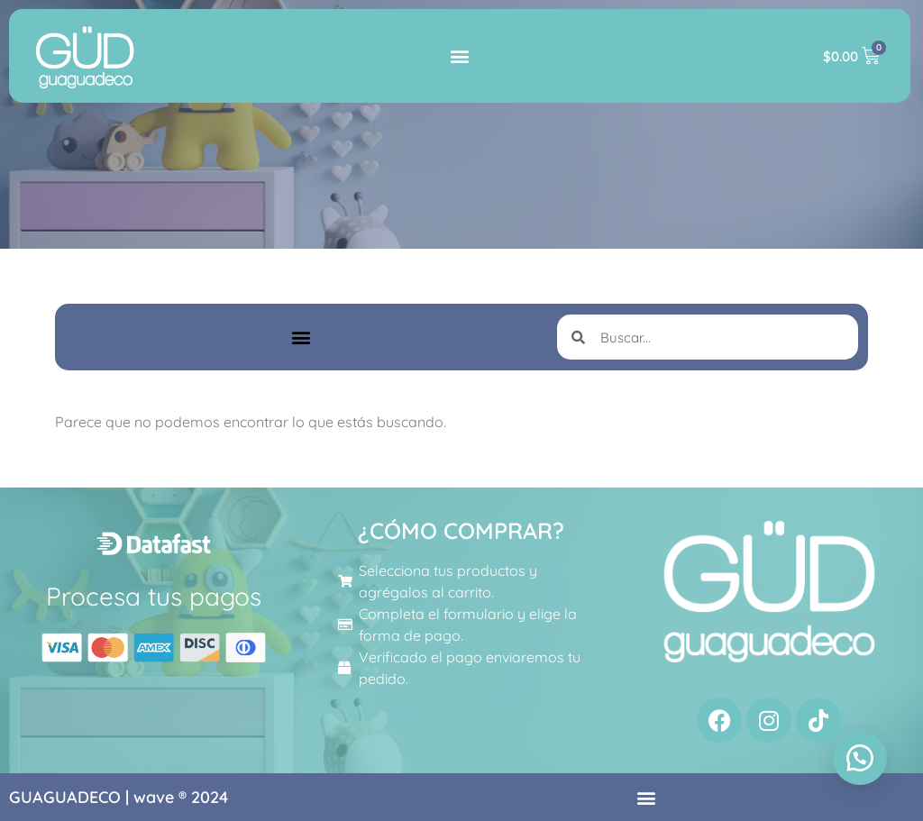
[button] (460, 56)
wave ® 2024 (180, 797)
